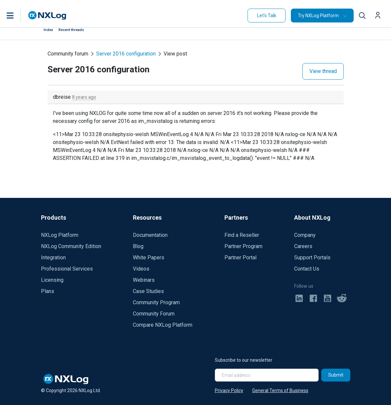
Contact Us (306, 269)
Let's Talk (266, 15)
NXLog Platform (59, 235)
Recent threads (71, 30)
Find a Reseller (241, 235)
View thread (323, 71)
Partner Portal (240, 257)
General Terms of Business (280, 390)
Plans (47, 291)
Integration (53, 257)
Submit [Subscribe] (335, 375)
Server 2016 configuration (126, 54)
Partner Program (243, 246)
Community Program (156, 302)
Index (48, 30)
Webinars (144, 280)
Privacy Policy (229, 390)
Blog (138, 246)
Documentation (150, 235)
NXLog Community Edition (71, 246)
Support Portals (312, 257)
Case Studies (148, 291)
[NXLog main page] (47, 15)
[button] (17, 15)
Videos (141, 269)
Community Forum (154, 314)
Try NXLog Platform (318, 15)
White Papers (148, 257)
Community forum (68, 54)
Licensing (52, 280)
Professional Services (67, 269)
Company (305, 235)
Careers (303, 246)
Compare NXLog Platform (162, 325)
